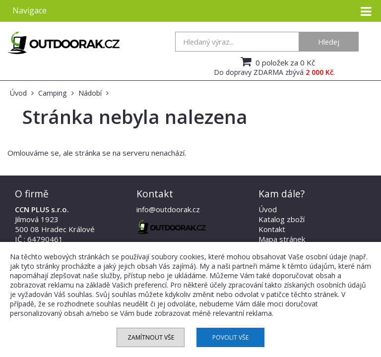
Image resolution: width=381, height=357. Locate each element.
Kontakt (271, 229)
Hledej (328, 42)
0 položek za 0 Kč (276, 61)
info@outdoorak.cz (168, 209)
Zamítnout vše (150, 337)
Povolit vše (230, 337)
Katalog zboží (281, 219)
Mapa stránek (281, 239)
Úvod (267, 209)
